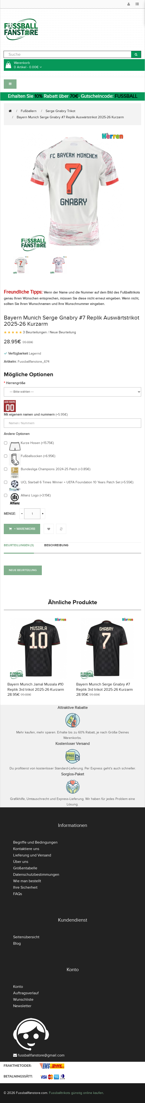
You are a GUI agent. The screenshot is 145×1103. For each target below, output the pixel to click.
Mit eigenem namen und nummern (29, 414)
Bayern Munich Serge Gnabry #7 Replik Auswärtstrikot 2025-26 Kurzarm (70, 117)
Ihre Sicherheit (25, 887)
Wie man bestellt (27, 881)
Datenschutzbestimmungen (36, 874)
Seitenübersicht (26, 937)
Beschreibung (56, 545)
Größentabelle (25, 868)
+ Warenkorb (22, 529)
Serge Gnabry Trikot (60, 111)
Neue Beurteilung (63, 332)
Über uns (20, 861)
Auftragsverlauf (26, 993)
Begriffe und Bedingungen (35, 842)
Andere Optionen (17, 434)
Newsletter (22, 1006)
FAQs (17, 894)
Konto (18, 986)
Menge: (10, 514)
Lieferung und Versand (32, 855)
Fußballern (29, 111)
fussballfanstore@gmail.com (41, 1055)
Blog (17, 943)
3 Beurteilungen (35, 332)
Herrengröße (15, 383)
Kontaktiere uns (26, 848)
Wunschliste (23, 999)
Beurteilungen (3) (19, 545)
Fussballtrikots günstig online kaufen (76, 1093)
